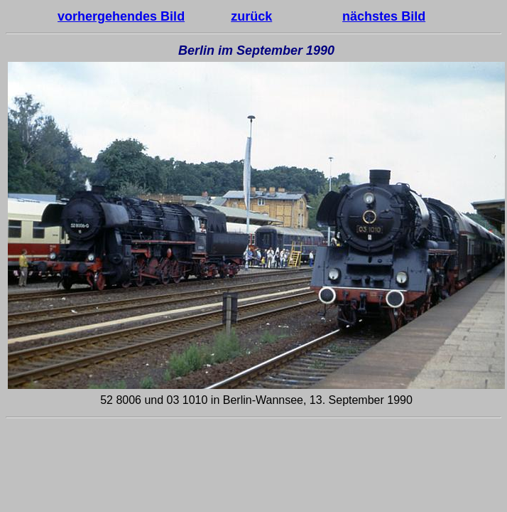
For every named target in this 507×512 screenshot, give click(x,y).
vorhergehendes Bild (121, 16)
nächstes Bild (383, 16)
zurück (251, 16)
